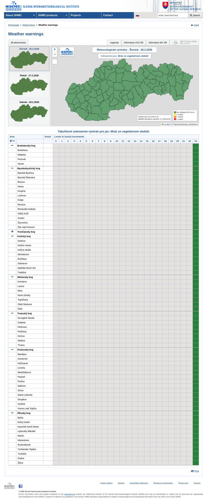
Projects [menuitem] (76, 15)
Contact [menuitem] (108, 15)
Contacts (197, 483)
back (196, 25)
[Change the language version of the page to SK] (137, 15)
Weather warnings (48, 25)
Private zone (183, 483)
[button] (54, 49)
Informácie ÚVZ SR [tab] (133, 42)
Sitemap (121, 483)
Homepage (13, 25)
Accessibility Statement (139, 483)
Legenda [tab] (114, 42)
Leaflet (166, 124)
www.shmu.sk (69, 494)
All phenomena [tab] (18, 42)
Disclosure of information (163, 483)
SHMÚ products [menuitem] (48, 15)
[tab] (184, 42)
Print (196, 471)
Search (196, 15)
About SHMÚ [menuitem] (14, 15)
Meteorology (29, 25)
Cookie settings (106, 483)
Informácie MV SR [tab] (157, 42)
